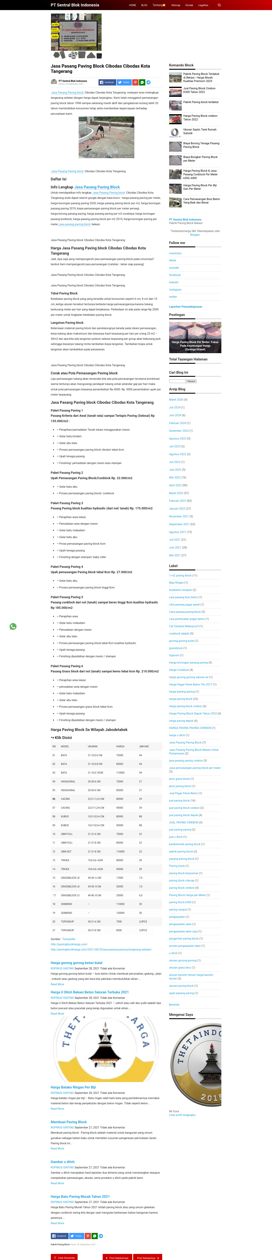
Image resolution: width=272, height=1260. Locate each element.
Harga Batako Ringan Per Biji (73, 1087)
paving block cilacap (181, 880)
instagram (175, 289)
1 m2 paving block (180, 575)
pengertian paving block (184, 938)
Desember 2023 (179, 430)
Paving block (177, 866)
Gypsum (174, 655)
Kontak (189, 5)
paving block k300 (180, 902)
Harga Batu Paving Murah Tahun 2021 (80, 1196)
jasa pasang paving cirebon (186, 760)
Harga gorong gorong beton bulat (77, 963)
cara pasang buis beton (183, 597)
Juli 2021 (174, 539)
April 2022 (175, 485)
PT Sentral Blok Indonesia (185, 219)
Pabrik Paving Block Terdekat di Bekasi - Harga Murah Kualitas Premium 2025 (201, 77)
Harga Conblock (179, 670)
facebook (175, 275)
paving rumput (178, 909)
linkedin (174, 282)
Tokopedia (68, 939)
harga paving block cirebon (185, 706)
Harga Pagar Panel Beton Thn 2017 (190, 684)
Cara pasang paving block (185, 611)
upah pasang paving (181, 993)
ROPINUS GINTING (62, 968)
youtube (174, 267)
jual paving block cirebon (184, 808)
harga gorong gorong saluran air (189, 677)
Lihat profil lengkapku (182, 1115)
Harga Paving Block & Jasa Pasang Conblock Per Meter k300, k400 (200, 174)
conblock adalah (179, 633)
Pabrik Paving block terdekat (201, 102)
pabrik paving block (181, 851)
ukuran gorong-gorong (182, 960)
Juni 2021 (175, 547)
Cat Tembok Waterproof (184, 626)
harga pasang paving (182, 691)
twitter (173, 296)
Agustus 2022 (177, 454)
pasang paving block (182, 858)
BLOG (144, 5)
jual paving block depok (183, 815)
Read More (57, 984)
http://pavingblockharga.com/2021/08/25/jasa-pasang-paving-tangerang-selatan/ (101, 949)
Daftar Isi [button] (58, 179)
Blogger (194, 234)
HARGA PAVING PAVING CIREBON (190, 728)
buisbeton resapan (180, 590)
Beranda (174, 1004)
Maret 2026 (176, 399)
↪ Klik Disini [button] (61, 737)
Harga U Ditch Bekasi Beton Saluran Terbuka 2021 (90, 992)
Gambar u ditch (63, 1162)
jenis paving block (180, 786)
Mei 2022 (175, 477)
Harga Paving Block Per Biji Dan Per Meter (200, 187)
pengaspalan (177, 916)
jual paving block (179, 800)
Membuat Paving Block (69, 1122)
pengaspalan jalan (180, 924)
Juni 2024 (175, 415)
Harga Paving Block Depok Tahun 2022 (193, 713)
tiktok (172, 260)
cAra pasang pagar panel (184, 604)
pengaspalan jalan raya (183, 931)
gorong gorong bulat (181, 641)
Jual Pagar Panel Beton (183, 793)
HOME (132, 5)
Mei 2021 (175, 555)
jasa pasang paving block (74, 224)
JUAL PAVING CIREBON (183, 822)
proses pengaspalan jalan (185, 946)
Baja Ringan (176, 582)
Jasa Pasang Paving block (67, 92)
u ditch (173, 953)
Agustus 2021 (177, 532)
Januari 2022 (177, 508)
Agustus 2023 (177, 438)
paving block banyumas (183, 873)
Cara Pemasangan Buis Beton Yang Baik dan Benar (201, 200)
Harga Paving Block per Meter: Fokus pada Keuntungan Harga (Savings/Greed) (195, 345)
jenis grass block (179, 779)
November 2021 (179, 516)
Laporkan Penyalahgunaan (185, 306)
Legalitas (203, 5)
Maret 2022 (176, 493)
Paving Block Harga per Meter (187, 895)
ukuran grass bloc (180, 967)
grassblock (176, 648)
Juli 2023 (174, 446)
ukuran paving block (181, 985)
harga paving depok (181, 720)
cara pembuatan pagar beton (187, 619)
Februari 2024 (177, 423)
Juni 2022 (175, 469)
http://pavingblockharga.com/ (69, 944)
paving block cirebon (182, 887)
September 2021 (179, 524)
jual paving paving (180, 829)
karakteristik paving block (185, 844)
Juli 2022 (174, 462)
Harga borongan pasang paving (188, 662)
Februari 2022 (177, 500)
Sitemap (175, 5)
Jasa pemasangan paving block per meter (195, 768)
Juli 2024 (174, 407)
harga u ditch (177, 735)
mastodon (175, 253)
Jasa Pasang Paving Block (97, 187)
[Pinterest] (135, 82)
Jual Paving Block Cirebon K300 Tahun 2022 (199, 90)
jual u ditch (176, 837)
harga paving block (180, 699)
